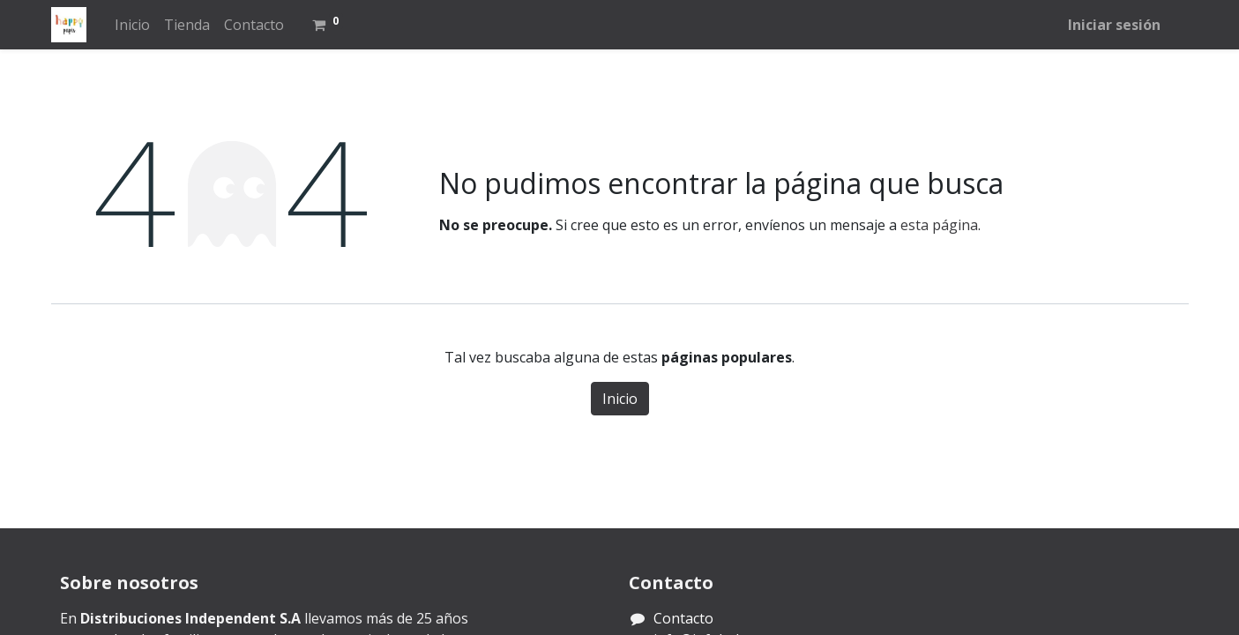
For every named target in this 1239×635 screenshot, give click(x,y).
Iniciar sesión (1114, 24)
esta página (939, 225)
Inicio (620, 398)
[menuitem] (132, 24)
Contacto (683, 618)
